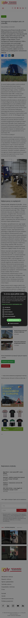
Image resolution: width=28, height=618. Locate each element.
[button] (14, 304)
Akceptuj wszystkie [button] (14, 320)
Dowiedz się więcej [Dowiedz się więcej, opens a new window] (6, 302)
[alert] (14, 309)
